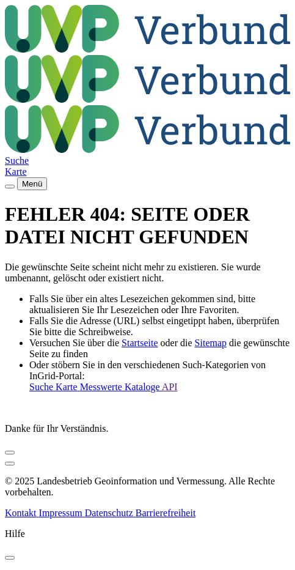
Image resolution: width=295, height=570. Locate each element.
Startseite (140, 343)
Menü (32, 183)
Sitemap (211, 343)
